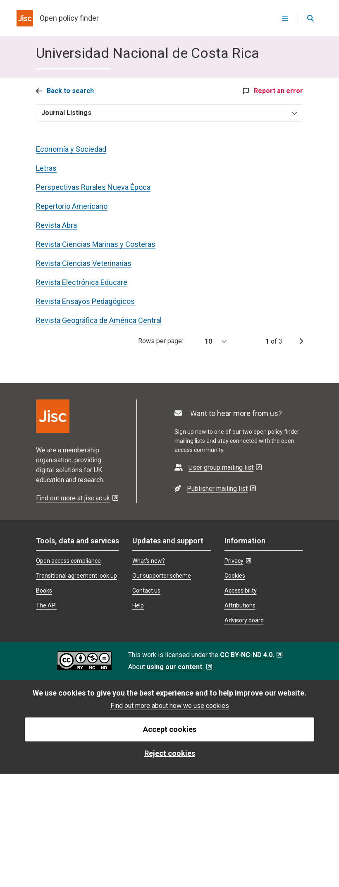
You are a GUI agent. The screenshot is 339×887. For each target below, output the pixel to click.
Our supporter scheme (161, 575)
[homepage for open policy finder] (58, 18)
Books (44, 590)
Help (138, 605)
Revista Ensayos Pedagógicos (85, 301)
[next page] (301, 342)
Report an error (273, 91)
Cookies (234, 575)
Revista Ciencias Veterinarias (83, 263)
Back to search (65, 91)
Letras (46, 168)
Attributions (239, 605)
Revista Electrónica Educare (81, 282)
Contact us (146, 590)
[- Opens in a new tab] (218, 467)
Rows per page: (185, 341)
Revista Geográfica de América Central (99, 320)
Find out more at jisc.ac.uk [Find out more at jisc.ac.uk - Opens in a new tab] (77, 498)
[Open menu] (284, 18)
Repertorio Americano (71, 206)
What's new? (148, 560)
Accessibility (240, 590)
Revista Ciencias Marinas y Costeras (95, 244)
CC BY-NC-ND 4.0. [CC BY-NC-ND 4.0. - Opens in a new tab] (251, 655)
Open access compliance (68, 560)
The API (46, 605)
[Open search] (310, 18)
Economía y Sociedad (71, 149)
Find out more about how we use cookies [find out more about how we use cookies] (169, 706)
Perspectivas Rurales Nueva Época (93, 187)
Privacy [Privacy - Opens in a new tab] (237, 560)
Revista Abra (56, 225)
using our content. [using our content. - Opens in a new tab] (179, 667)
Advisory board (244, 620)
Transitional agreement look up (76, 575)
